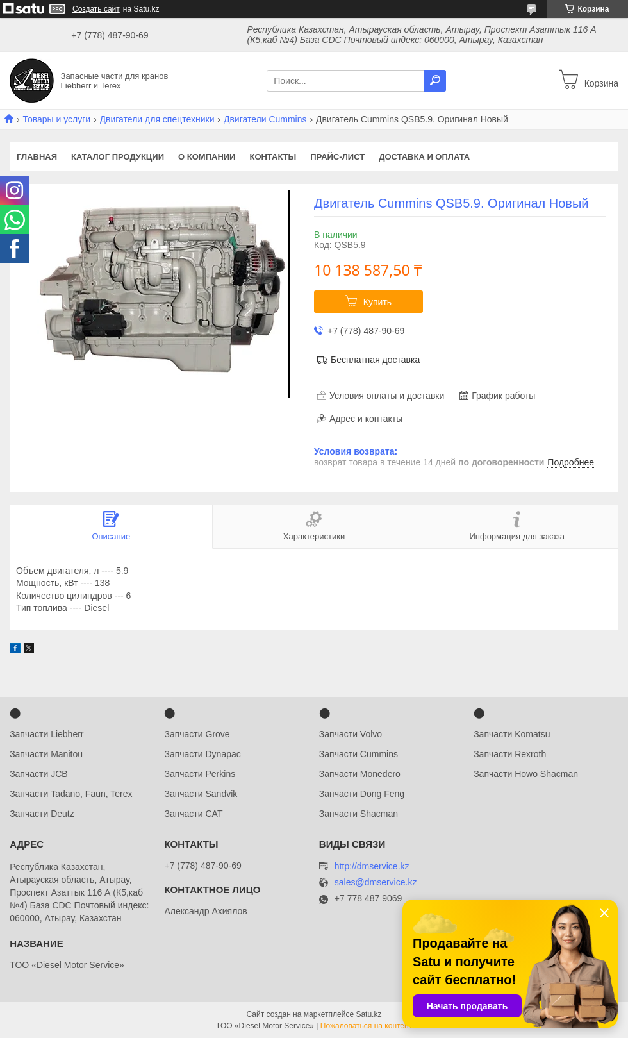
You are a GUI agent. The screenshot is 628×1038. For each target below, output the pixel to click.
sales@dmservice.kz (376, 882)
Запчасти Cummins (358, 754)
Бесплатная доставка (375, 360)
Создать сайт (96, 8)
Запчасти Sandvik (200, 794)
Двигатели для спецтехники (157, 119)
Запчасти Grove (196, 734)
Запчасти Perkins (199, 774)
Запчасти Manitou (46, 754)
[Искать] (435, 81)
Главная (37, 157)
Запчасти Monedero (360, 774)
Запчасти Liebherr (46, 734)
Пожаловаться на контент (366, 1025)
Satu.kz (368, 1014)
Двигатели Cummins (265, 119)
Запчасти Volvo (350, 734)
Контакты (272, 157)
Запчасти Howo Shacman (526, 774)
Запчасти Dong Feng (361, 794)
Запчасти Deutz (42, 813)
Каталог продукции (117, 157)
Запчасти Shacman (358, 813)
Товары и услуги (56, 119)
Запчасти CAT (193, 813)
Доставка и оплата (424, 157)
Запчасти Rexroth (510, 754)
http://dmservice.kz (372, 866)
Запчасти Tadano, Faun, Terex (71, 794)
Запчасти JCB (38, 774)
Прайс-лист (337, 157)
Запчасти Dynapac (202, 754)
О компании (206, 157)
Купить (377, 302)
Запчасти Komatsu (512, 734)
